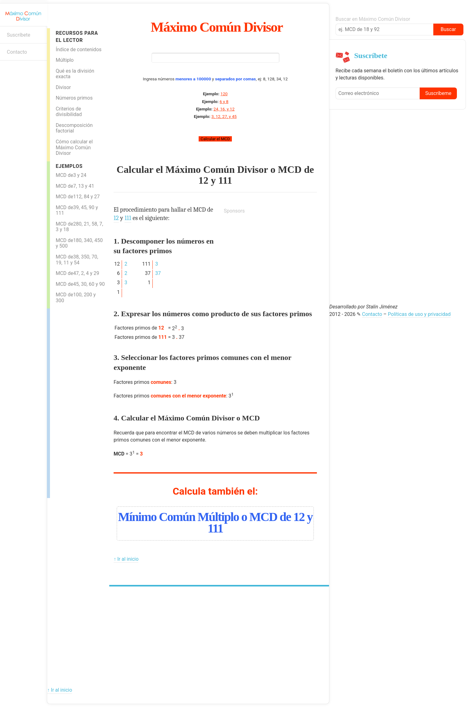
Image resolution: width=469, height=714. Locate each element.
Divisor (63, 87)
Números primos (74, 98)
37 (158, 273)
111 (225, 180)
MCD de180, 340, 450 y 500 (79, 243)
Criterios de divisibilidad (69, 112)
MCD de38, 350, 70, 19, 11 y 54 (77, 260)
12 (203, 180)
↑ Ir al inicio (126, 559)
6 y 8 (223, 101)
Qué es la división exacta (75, 74)
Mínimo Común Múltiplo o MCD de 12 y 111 (215, 522)
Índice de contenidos (78, 49)
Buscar (448, 29)
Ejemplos (69, 166)
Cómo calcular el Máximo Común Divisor (74, 147)
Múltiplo (65, 60)
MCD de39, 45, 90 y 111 (77, 210)
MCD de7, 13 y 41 (75, 186)
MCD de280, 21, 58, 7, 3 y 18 (79, 227)
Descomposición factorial (74, 128)
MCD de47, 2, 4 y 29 (77, 273)
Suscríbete (18, 35)
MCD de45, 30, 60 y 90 (80, 284)
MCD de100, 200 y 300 (76, 297)
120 (224, 93)
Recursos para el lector (77, 36)
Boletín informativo (7, 70)
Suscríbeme (438, 93)
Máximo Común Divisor (217, 27)
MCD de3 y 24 (71, 175)
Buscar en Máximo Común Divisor (373, 19)
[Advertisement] (75, 401)
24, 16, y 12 (224, 108)
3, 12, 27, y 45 (224, 116)
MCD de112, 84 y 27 (78, 197)
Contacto (17, 52)
